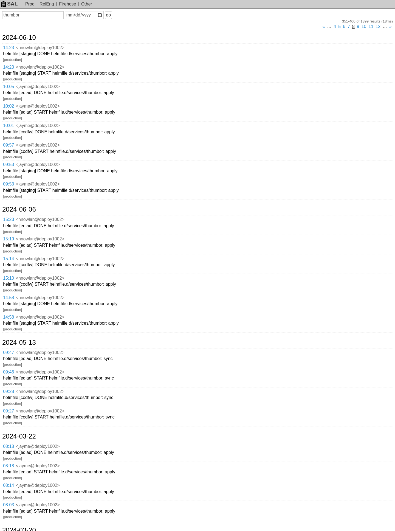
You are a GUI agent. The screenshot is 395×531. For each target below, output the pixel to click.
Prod (30, 4)
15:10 (8, 278)
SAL (9, 4)
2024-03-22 (19, 436)
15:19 (8, 239)
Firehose (67, 4)
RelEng (47, 4)
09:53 (8, 164)
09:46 (8, 372)
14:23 (8, 47)
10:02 (8, 106)
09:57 (8, 145)
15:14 (8, 258)
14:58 (8, 297)
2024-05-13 (19, 342)
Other (86, 4)
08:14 (8, 485)
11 (371, 26)
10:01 (8, 125)
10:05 (8, 86)
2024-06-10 (19, 37)
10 (364, 26)
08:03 (8, 504)
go (108, 15)
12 (378, 26)
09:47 (8, 352)
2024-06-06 (19, 209)
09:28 (8, 391)
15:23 (8, 219)
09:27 (8, 411)
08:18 (8, 446)
